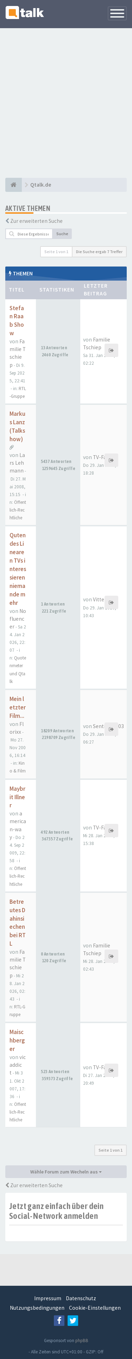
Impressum (47, 1298)
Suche (62, 233)
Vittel (99, 599)
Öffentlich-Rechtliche (18, 510)
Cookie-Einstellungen (95, 1307)
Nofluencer (18, 619)
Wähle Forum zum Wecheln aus (66, 1172)
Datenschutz (81, 1298)
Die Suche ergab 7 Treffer (99, 251)
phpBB (81, 1341)
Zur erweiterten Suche (36, 221)
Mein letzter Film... (18, 707)
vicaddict (18, 1065)
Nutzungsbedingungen (37, 1307)
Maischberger (17, 1040)
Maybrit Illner (17, 797)
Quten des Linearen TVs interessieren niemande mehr (18, 569)
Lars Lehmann (17, 463)
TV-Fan (101, 457)
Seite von (56, 251)
